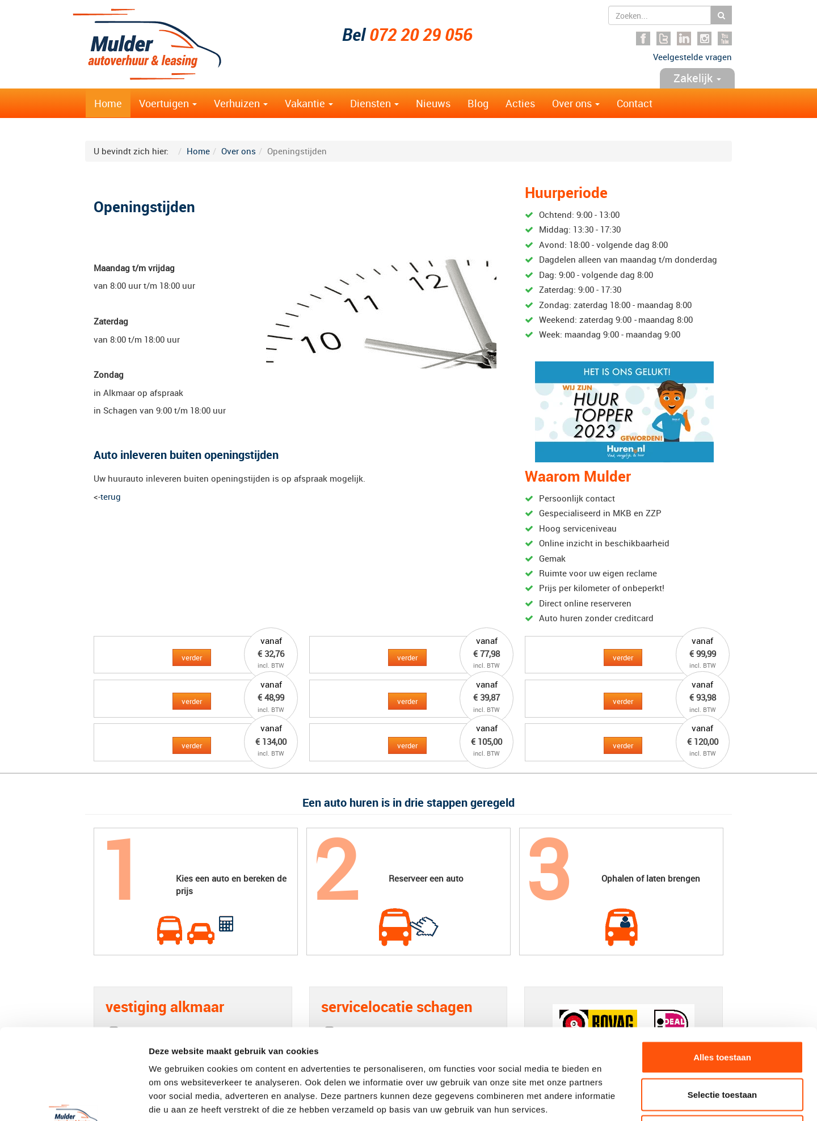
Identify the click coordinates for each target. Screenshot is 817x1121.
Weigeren (722, 1046)
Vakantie (309, 103)
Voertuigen (168, 103)
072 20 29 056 (421, 34)
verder (192, 657)
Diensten (374, 103)
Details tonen (613, 1098)
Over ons (576, 103)
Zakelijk (697, 78)
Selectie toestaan (722, 1009)
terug (110, 496)
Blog (478, 103)
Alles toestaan (722, 972)
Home (108, 103)
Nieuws (433, 103)
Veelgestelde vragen (692, 56)
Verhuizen (241, 103)
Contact (634, 103)
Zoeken (721, 15)
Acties (520, 103)
